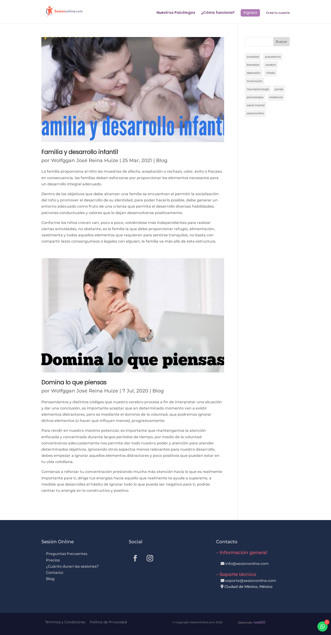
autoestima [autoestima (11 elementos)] (273, 56)
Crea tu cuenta (278, 13)
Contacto (54, 572)
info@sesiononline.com (247, 563)
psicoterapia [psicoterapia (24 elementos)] (255, 97)
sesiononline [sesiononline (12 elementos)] (255, 113)
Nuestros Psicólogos (176, 13)
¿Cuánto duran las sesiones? (72, 566)
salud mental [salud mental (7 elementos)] (256, 105)
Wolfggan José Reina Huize (84, 160)
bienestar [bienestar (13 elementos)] (253, 64)
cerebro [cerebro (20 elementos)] (270, 64)
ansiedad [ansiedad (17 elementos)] (253, 56)
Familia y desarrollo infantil (79, 152)
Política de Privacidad (108, 622)
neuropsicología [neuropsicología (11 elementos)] (258, 89)
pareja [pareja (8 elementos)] (279, 89)
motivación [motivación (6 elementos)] (255, 81)
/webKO (259, 622)
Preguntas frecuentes (66, 554)
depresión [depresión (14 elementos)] (253, 72)
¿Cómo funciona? (218, 13)
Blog (161, 160)
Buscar (281, 42)
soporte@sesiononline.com (250, 580)
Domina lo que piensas (73, 382)
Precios (53, 560)
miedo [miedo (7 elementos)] (270, 72)
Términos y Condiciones (65, 622)
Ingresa (250, 12)
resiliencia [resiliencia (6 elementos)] (276, 97)
